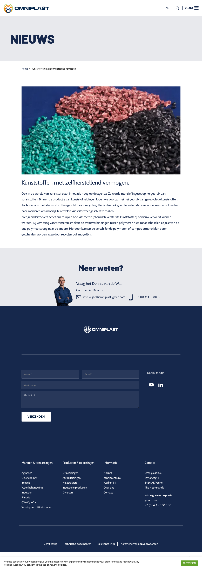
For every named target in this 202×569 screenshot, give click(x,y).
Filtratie (26, 497)
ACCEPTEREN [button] (189, 563)
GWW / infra (29, 502)
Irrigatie (26, 482)
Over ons (109, 487)
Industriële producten (75, 487)
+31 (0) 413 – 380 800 (146, 297)
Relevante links (106, 543)
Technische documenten (77, 543)
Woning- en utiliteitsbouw (36, 507)
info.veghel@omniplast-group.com (100, 297)
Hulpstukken (70, 482)
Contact (108, 492)
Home (25, 68)
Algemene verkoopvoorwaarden (139, 543)
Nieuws (108, 473)
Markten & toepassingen (37, 463)
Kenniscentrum (112, 477)
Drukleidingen (70, 473)
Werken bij (110, 482)
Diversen (68, 492)
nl (167, 8)
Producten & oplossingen (79, 463)
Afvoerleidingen (72, 477)
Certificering (50, 543)
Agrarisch (27, 473)
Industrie (26, 492)
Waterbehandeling (32, 487)
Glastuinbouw (29, 477)
